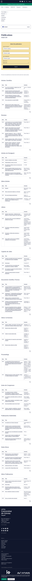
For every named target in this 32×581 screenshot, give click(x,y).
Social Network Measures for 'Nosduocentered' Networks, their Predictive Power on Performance (14, 199)
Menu (30, 1)
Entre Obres (7, 484)
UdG (2, 7)
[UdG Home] (1, 1)
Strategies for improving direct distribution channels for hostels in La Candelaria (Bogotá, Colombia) (13, 174)
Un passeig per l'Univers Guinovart (11, 422)
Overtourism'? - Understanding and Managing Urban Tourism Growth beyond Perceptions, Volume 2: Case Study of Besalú (13, 294)
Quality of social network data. (10, 333)
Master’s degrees (4, 541)
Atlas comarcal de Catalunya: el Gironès (12, 191)
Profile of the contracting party (6, 556)
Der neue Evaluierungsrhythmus (11, 195)
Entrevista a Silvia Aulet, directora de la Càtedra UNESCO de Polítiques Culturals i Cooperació (13, 488)
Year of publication (6, 56)
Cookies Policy (4, 576)
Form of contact (4, 524)
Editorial (6, 188)
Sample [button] (28, 26)
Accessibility (3, 557)
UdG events (3, 547)
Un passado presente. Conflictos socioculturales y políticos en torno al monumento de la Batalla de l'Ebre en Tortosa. (13, 393)
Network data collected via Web (11, 328)
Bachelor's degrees (4, 540)
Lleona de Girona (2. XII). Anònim (11, 465)
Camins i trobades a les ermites (11, 160)
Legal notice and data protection (6, 558)
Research (4, 13)
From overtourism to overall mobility (11, 100)
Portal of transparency (5, 553)
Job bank (2, 545)
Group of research (6, 46)
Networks (3, 19)
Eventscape (7, 263)
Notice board (3, 544)
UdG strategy (3, 546)
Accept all (4, 579)
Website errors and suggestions (6, 562)
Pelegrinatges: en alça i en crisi (11, 162)
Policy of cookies (4, 559)
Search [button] (16, 66)
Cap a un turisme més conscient (11, 498)
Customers (3, 17)
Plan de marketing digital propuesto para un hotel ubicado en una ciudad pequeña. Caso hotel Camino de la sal (13, 169)
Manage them (11, 579)
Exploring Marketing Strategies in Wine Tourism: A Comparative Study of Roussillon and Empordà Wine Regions (13, 96)
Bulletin (2, 20)
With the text (5, 60)
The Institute (4, 12)
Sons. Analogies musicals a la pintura (12, 491)
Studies (2, 15)
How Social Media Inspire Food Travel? (12, 403)
